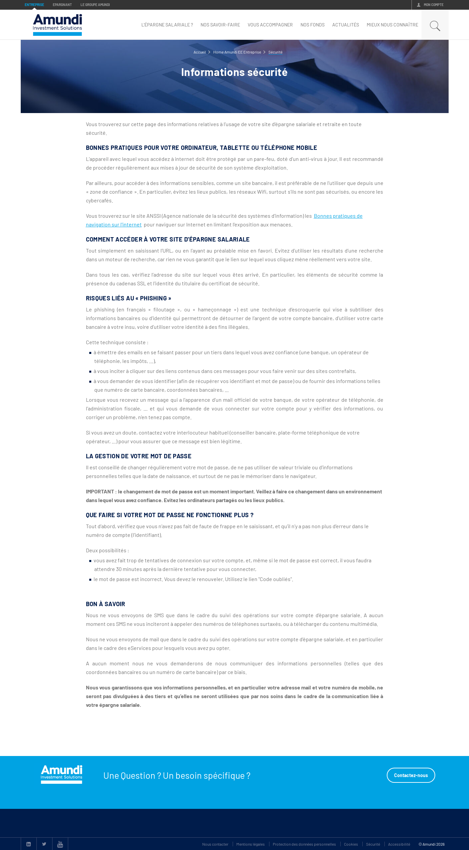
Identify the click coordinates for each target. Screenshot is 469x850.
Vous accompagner (270, 24)
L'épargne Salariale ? (167, 24)
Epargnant (62, 5)
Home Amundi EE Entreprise (237, 52)
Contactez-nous (411, 775)
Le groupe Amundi (95, 5)
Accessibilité (399, 844)
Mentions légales (250, 844)
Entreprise (34, 5)
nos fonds (313, 24)
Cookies (351, 844)
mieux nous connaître (392, 24)
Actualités (345, 24)
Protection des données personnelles (304, 844)
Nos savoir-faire (220, 24)
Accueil (200, 52)
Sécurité (373, 844)
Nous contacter (215, 844)
